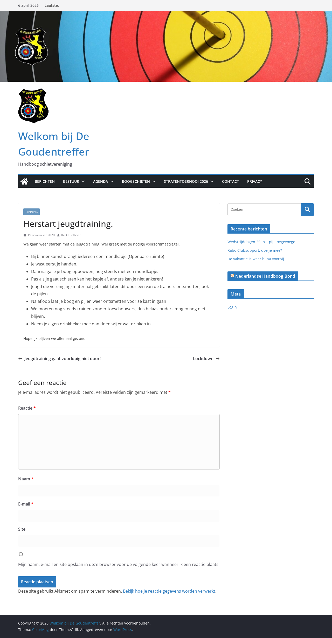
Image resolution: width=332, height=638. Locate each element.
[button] (82, 181)
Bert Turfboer (71, 235)
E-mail (25, 504)
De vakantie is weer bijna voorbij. (256, 258)
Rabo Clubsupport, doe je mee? (254, 250)
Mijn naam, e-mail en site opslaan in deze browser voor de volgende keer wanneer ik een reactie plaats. (118, 564)
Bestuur (71, 181)
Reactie (27, 408)
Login (232, 307)
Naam (25, 479)
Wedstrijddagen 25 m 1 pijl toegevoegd (261, 241)
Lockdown (206, 358)
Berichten (45, 181)
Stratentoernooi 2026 (186, 181)
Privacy (254, 181)
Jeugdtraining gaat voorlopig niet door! (59, 358)
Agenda (100, 181)
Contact (230, 181)
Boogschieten (136, 181)
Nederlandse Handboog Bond (265, 276)
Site (21, 529)
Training (31, 212)
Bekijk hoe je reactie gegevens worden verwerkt (169, 591)
